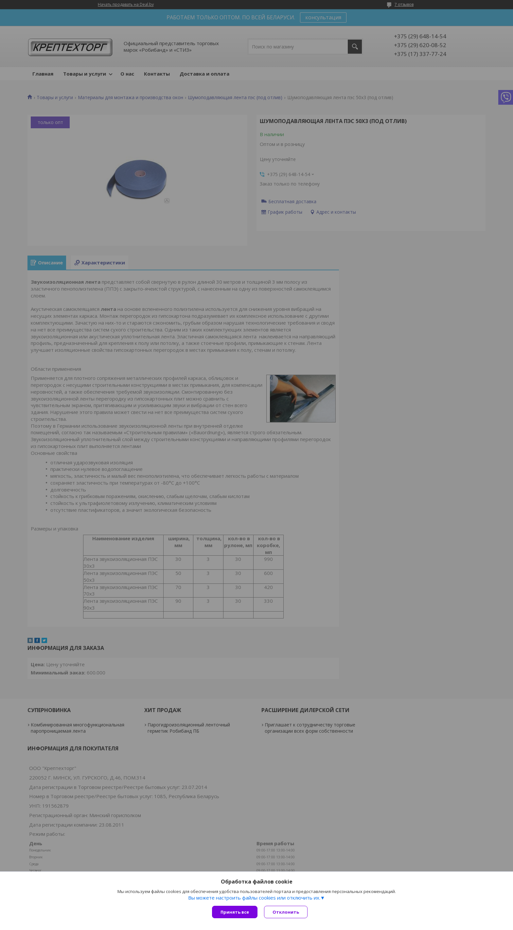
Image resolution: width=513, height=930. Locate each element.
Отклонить (286, 912)
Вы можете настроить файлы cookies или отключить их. (254, 898)
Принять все (235, 912)
